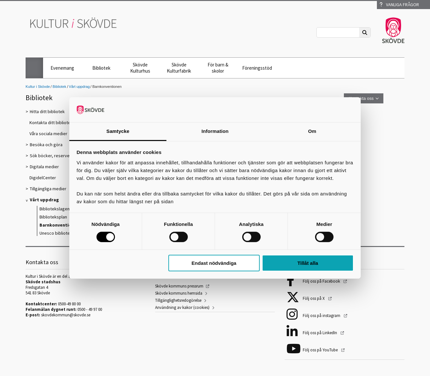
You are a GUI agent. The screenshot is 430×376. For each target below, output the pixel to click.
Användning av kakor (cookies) (182, 307)
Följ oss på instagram (322, 315)
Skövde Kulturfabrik (179, 68)
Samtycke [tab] (118, 131)
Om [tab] (312, 131)
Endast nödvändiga (214, 263)
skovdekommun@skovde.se (65, 315)
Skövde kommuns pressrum (179, 286)
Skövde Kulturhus (140, 68)
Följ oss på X (314, 298)
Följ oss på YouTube (321, 350)
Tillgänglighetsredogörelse (178, 300)
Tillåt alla (307, 263)
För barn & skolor (218, 68)
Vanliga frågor (399, 4)
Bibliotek (101, 68)
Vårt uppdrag (79, 86)
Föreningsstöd (257, 68)
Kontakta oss (361, 98)
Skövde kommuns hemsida (178, 293)
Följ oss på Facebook (322, 281)
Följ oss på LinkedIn (320, 332)
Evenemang (62, 68)
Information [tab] (215, 131)
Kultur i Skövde (38, 86)
